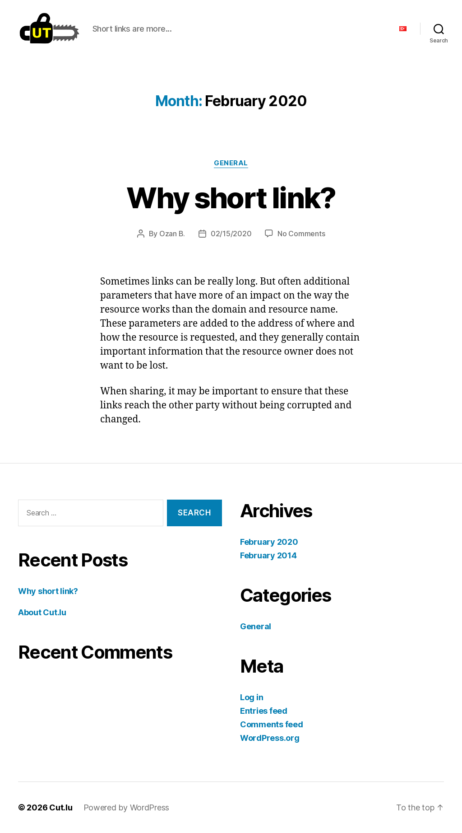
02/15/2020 (231, 233)
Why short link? (230, 197)
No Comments (301, 233)
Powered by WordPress (126, 807)
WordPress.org (270, 738)
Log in (251, 697)
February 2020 (269, 542)
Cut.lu (60, 807)
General (231, 163)
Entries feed (263, 711)
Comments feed (271, 724)
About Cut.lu (42, 612)
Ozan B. (172, 233)
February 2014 (268, 555)
